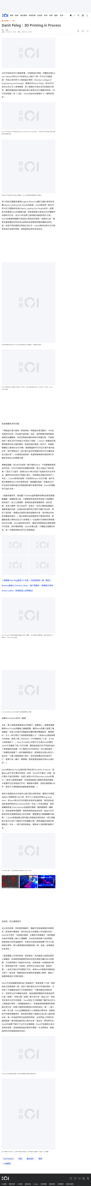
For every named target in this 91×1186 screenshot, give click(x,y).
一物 (12, 21)
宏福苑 (39, 15)
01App (35, 1184)
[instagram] (75, 1178)
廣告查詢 (28, 1184)
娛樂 (16, 15)
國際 (56, 15)
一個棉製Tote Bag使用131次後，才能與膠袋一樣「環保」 (27, 580)
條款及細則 (70, 1184)
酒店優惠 (23, 15)
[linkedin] (83, 1178)
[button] (78, 31)
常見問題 (44, 1184)
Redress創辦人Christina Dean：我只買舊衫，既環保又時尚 (27, 585)
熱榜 (51, 15)
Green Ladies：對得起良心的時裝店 (17, 590)
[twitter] (88, 1178)
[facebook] (71, 1178)
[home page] (5, 15)
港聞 (11, 15)
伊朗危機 (32, 15)
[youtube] (79, 1178)
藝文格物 (5, 21)
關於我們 (12, 1184)
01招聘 (20, 1184)
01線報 (4, 1184)
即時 (45, 15)
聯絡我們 (52, 1184)
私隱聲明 (61, 1184)
